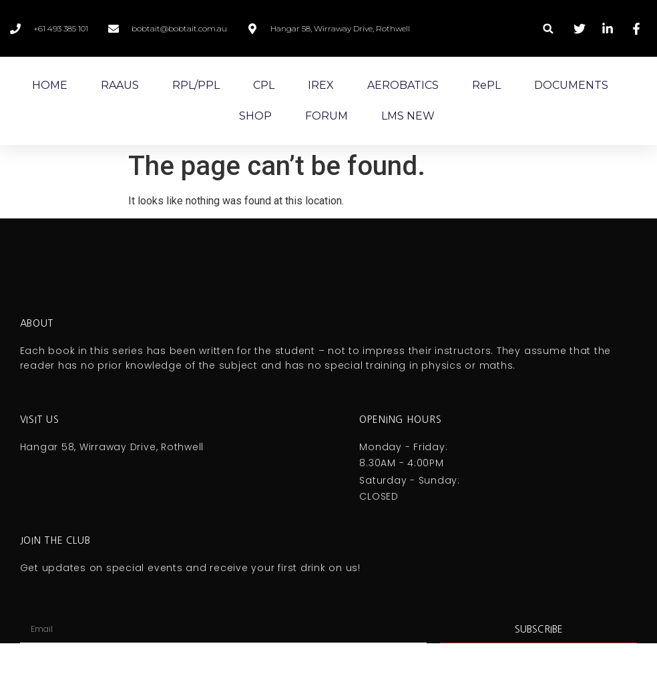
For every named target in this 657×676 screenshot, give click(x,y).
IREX (321, 85)
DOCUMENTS (571, 85)
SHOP (255, 116)
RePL (486, 85)
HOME (49, 85)
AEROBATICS (403, 85)
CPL (263, 85)
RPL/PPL (196, 85)
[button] (548, 28)
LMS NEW (408, 116)
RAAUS (120, 85)
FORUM (326, 116)
